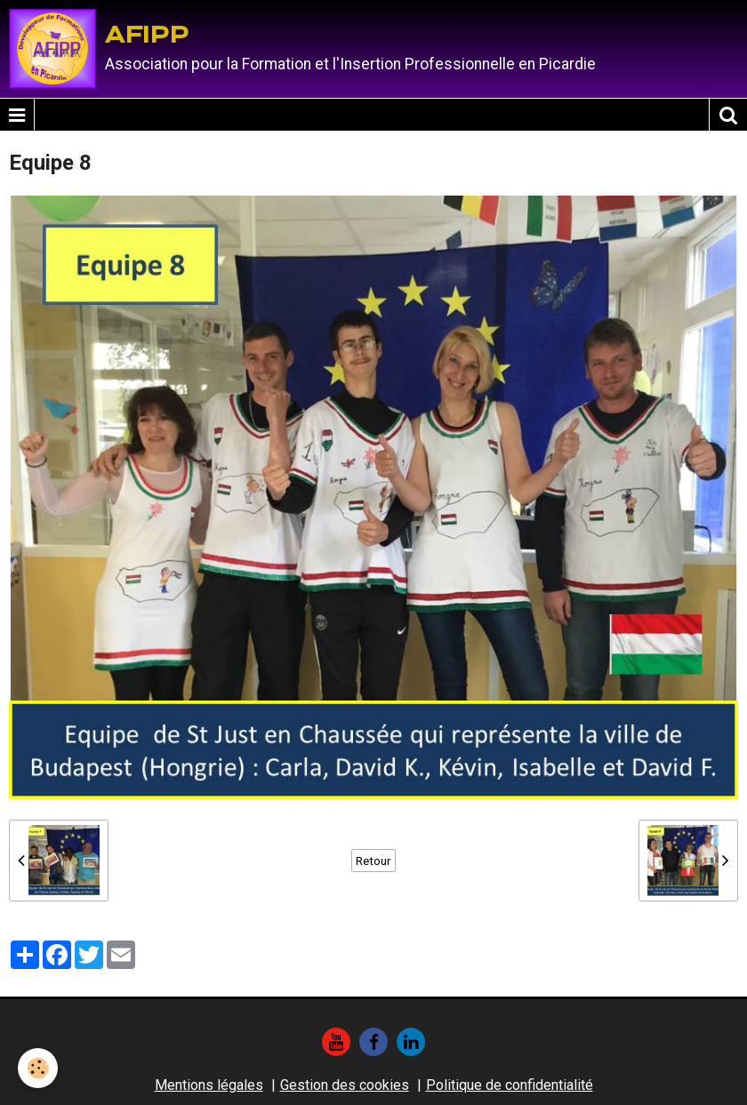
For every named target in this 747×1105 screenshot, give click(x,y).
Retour (373, 860)
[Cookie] (38, 1068)
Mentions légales (209, 1085)
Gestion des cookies (344, 1085)
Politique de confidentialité (509, 1085)
